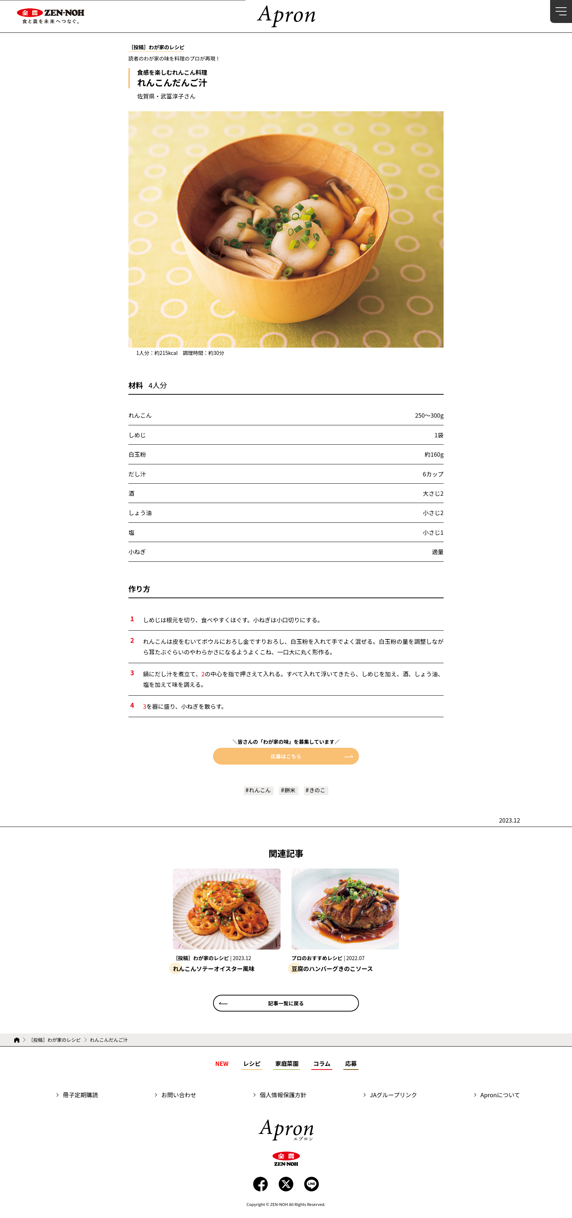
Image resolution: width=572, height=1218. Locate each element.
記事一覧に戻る (286, 1003)
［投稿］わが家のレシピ (54, 1040)
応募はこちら (286, 756)
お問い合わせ (178, 1095)
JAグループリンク (393, 1095)
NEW (221, 1064)
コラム (322, 1064)
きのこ (319, 790)
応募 (351, 1064)
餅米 (290, 790)
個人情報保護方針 (283, 1095)
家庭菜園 (286, 1064)
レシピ (251, 1064)
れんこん (258, 790)
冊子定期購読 (80, 1095)
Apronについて (500, 1095)
